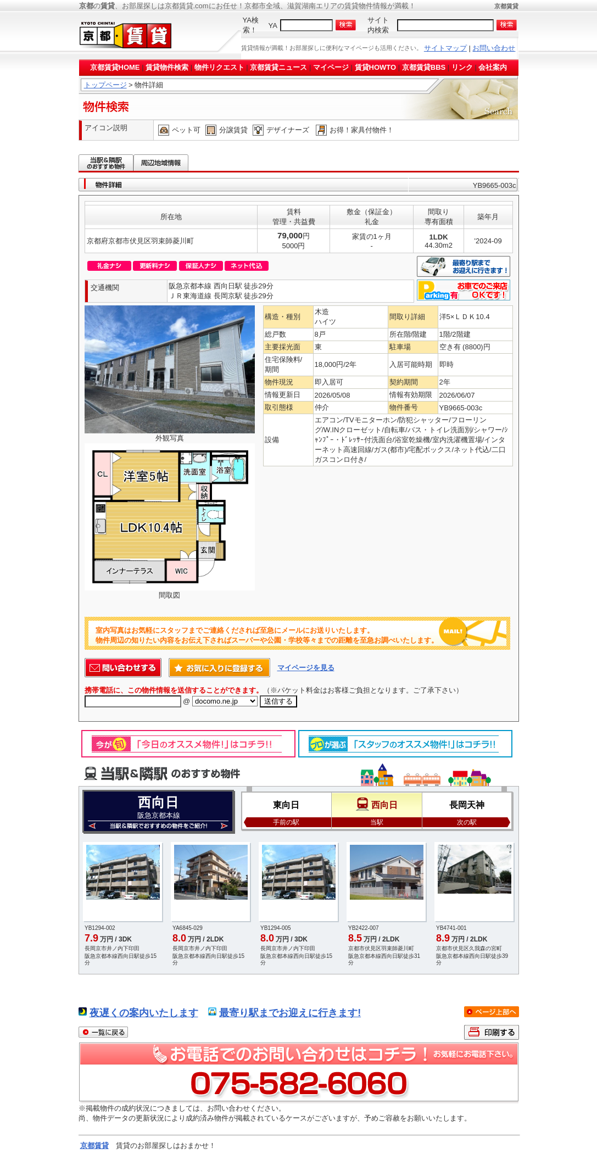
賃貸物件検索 (167, 67)
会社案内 (492, 67)
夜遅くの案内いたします (144, 1012)
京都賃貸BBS (423, 67)
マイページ (331, 67)
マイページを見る (305, 668)
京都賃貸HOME (115, 67)
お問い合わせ (493, 48)
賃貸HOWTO (376, 67)
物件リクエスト (219, 67)
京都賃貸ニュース (278, 67)
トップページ (105, 85)
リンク (462, 67)
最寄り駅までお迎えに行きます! (290, 1012)
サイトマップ (445, 48)
